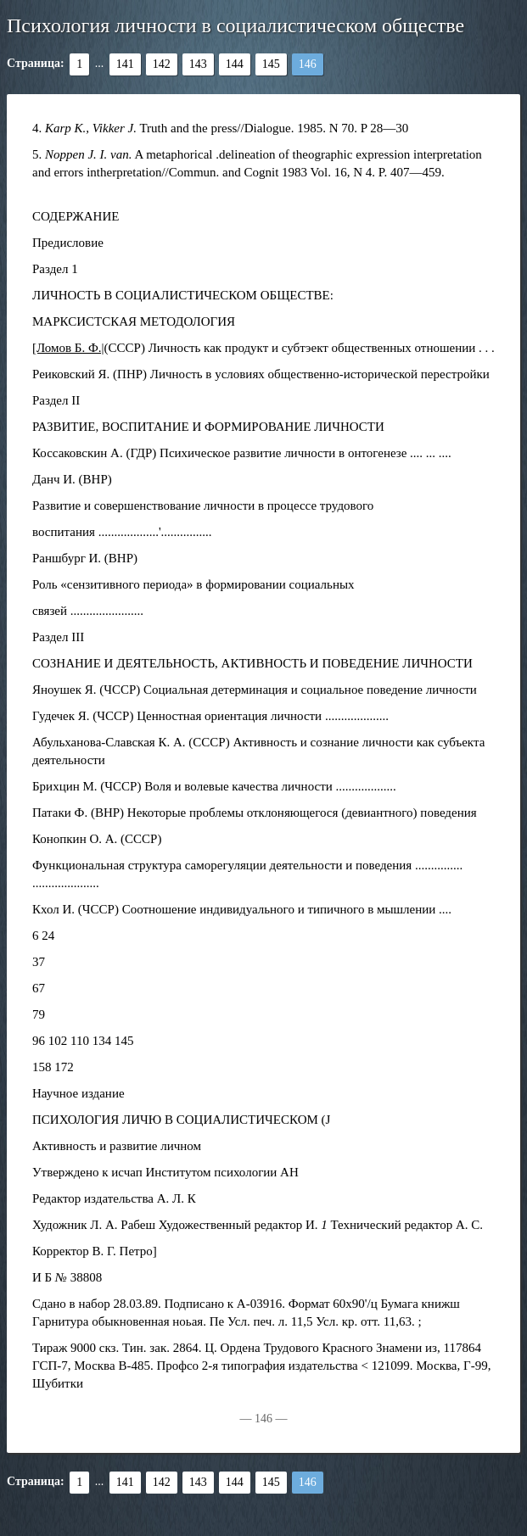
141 (125, 64)
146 (308, 64)
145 (271, 64)
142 (162, 64)
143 (198, 64)
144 (235, 64)
